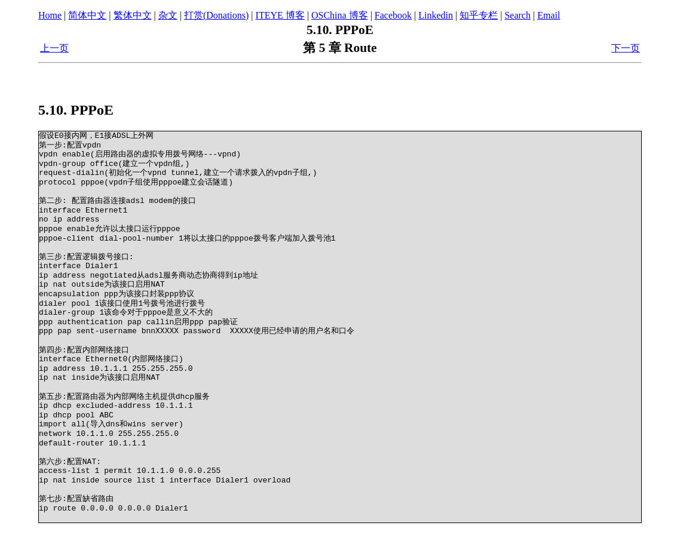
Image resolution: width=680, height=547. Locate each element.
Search (517, 15)
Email (548, 15)
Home (50, 15)
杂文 (167, 15)
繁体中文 (133, 15)
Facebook (393, 15)
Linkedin (435, 15)
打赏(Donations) (216, 15)
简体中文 (87, 15)
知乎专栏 (479, 15)
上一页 (54, 48)
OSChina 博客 (339, 15)
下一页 (625, 48)
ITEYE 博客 (280, 15)
